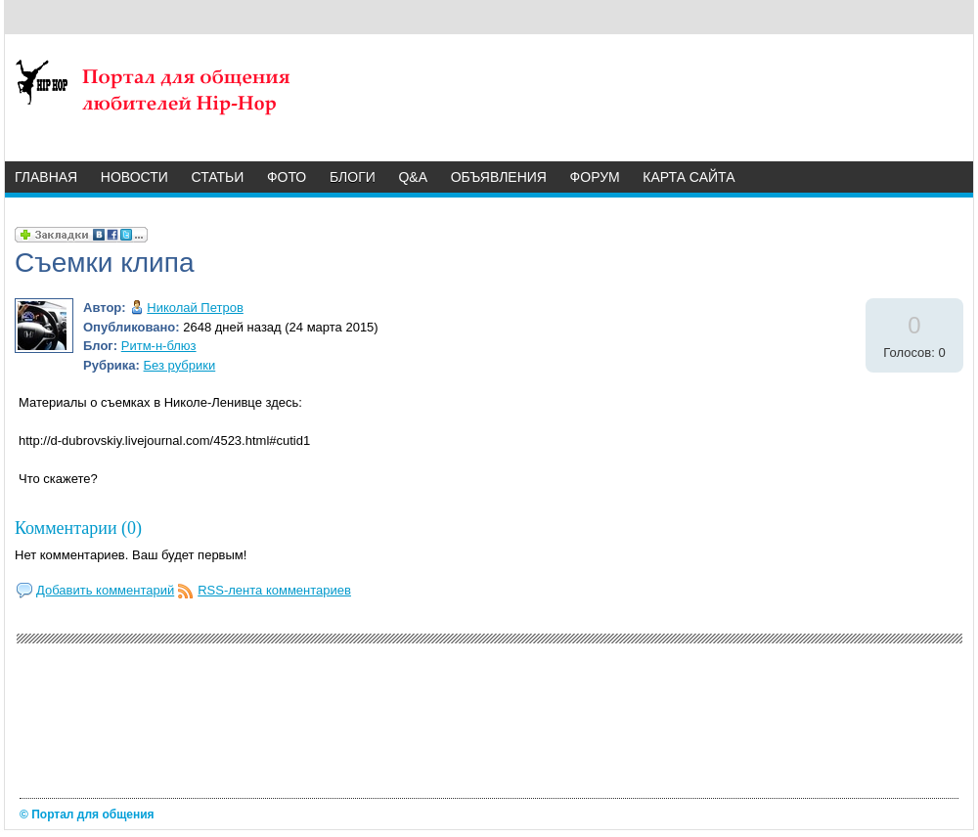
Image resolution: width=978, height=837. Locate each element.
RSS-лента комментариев (274, 590)
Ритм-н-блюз (159, 345)
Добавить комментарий (105, 590)
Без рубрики (180, 365)
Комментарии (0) (78, 528)
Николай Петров (195, 307)
